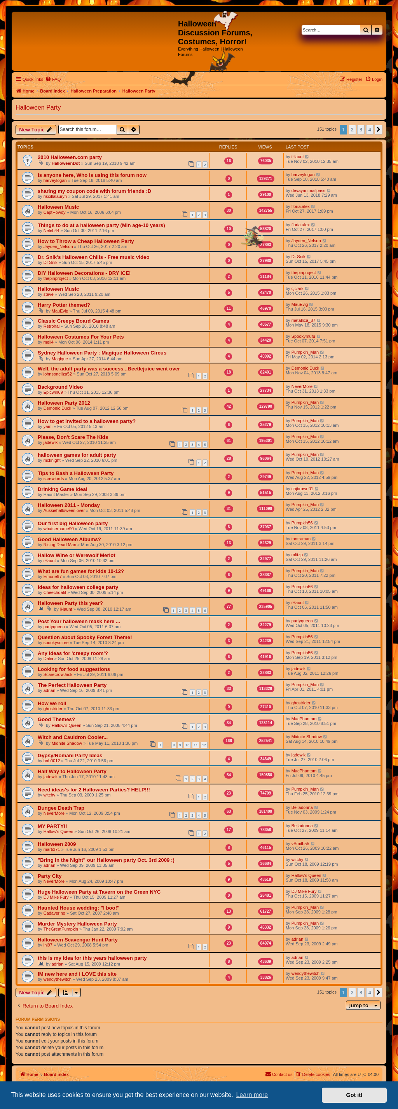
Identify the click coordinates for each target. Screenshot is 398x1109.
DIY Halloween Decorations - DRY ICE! (84, 273)
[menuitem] (53, 79)
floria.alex (301, 206)
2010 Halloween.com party (70, 157)
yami (48, 426)
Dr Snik (51, 262)
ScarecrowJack (58, 674)
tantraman (301, 538)
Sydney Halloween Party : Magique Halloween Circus (102, 353)
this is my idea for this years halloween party (92, 958)
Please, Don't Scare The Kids (73, 437)
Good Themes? (56, 719)
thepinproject (56, 278)
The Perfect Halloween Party (72, 685)
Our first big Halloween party (73, 523)
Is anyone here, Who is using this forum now (92, 175)
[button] (378, 129)
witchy (50, 795)
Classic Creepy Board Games (73, 321)
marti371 (52, 849)
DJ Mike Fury (56, 897)
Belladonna (302, 807)
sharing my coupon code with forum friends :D (94, 191)
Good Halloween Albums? (69, 539)
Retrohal (52, 326)
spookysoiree (56, 642)
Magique (60, 358)
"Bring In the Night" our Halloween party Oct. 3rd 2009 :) (106, 860)
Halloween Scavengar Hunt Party (78, 940)
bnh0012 (52, 760)
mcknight (52, 460)
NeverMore (302, 386)
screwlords (54, 478)
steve (49, 294)
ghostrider (53, 708)
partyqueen (54, 626)
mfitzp (297, 554)
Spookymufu (303, 336)
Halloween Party (38, 107)
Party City (50, 876)
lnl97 (48, 945)
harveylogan (55, 180)
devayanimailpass (308, 190)
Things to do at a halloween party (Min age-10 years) (101, 225)
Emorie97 (53, 576)
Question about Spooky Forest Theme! (85, 637)
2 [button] (352, 129)
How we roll (52, 703)
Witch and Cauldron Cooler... (73, 737)
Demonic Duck (305, 368)
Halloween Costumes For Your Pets (81, 337)
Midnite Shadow (67, 743)
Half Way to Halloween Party (72, 771)
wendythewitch (58, 979)
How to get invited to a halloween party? (87, 421)
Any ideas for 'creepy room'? (73, 653)
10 (187, 744)
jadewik (51, 442)
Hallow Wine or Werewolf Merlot (76, 555)
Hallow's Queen (67, 725)
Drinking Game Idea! (62, 489)
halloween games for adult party (77, 455)
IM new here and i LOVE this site (77, 974)
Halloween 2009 (57, 844)
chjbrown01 (302, 488)
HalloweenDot (66, 163)
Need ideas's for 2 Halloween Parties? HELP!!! (94, 790)
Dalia (48, 658)
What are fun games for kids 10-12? (81, 571)
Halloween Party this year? (70, 603)
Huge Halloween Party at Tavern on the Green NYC (99, 892)
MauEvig (60, 311)
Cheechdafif (55, 592)
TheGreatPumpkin (61, 929)
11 (195, 744)
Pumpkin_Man (305, 352)
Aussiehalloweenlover (64, 510)
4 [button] (369, 129)
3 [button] (361, 129)
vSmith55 (300, 843)
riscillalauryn (55, 196)
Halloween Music (58, 207)
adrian (50, 690)
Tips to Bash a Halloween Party (75, 473)
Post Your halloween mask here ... (79, 621)
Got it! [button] (354, 1095)
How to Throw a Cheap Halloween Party (86, 241)
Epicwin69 (53, 392)
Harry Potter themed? (64, 305)
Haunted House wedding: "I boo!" (78, 908)
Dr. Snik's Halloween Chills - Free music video (94, 257)
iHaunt (298, 156)
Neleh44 (51, 230)
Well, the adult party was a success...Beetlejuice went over (109, 369)
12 (204, 744)
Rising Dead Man (60, 544)
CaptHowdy (55, 212)
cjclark (298, 288)
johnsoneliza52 (58, 374)
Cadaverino (54, 913)
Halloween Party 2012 (64, 403)
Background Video (60, 387)
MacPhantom (304, 718)
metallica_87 (304, 320)
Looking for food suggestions (74, 669)
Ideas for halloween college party (78, 587)
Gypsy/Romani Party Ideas (70, 755)
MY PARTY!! (52, 826)
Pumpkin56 (302, 522)
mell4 (49, 342)
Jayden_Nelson (58, 246)
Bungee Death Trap (61, 808)
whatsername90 (59, 528)
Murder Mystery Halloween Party (77, 924)
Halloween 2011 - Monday (69, 505)
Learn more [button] (252, 1095)
